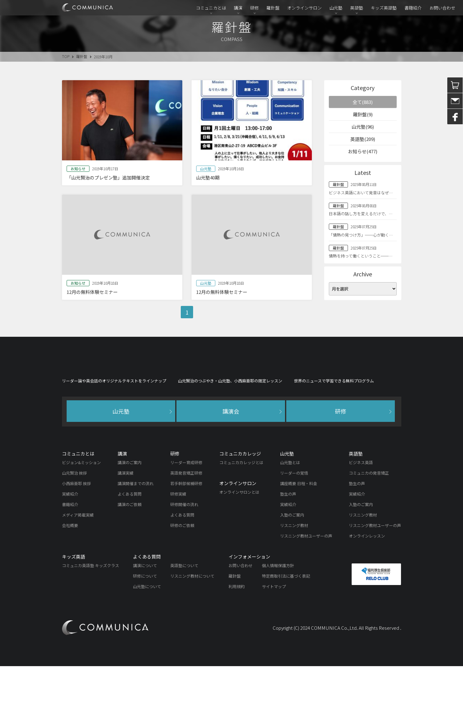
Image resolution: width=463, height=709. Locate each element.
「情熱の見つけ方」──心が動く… (361, 235)
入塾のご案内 (292, 558)
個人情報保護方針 (278, 608)
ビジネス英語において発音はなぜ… (361, 193)
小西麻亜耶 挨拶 (76, 526)
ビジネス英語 (361, 505)
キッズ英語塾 (384, 8)
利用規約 (237, 629)
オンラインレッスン (367, 579)
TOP (65, 56)
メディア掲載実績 (78, 558)
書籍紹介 (413, 8)
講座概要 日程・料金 (298, 526)
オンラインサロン (304, 8)
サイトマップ (274, 629)
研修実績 (178, 537)
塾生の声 (288, 537)
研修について (145, 619)
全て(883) (363, 102)
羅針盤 (273, 8)
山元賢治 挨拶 (74, 516)
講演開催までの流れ (136, 526)
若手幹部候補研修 (186, 526)
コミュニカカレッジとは (241, 505)
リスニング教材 (294, 568)
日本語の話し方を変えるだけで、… (360, 213)
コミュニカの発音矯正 (369, 516)
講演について (145, 608)
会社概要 (70, 568)
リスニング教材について (192, 619)
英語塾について (184, 608)
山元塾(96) (363, 126)
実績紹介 (70, 537)
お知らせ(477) (362, 151)
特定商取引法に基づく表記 (286, 619)
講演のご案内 (130, 505)
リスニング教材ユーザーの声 (306, 579)
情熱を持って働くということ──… (360, 256)
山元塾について (147, 629)
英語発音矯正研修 (186, 516)
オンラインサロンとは (239, 535)
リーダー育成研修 (186, 505)
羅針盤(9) (363, 114)
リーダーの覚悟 (294, 516)
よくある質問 (130, 537)
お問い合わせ (442, 8)
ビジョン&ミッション (81, 505)
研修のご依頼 (182, 568)
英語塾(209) (362, 139)
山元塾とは (290, 505)
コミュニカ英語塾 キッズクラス (90, 608)
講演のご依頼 (130, 547)
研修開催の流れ (184, 547)
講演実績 (126, 516)
